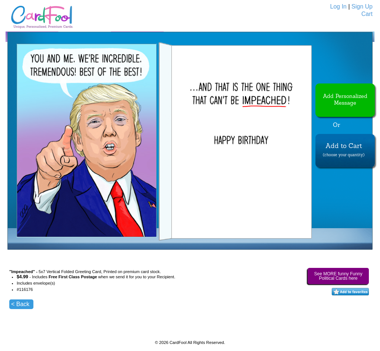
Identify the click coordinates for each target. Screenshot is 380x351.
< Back (20, 304)
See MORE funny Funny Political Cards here (338, 276)
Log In (338, 6)
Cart (367, 14)
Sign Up (362, 6)
